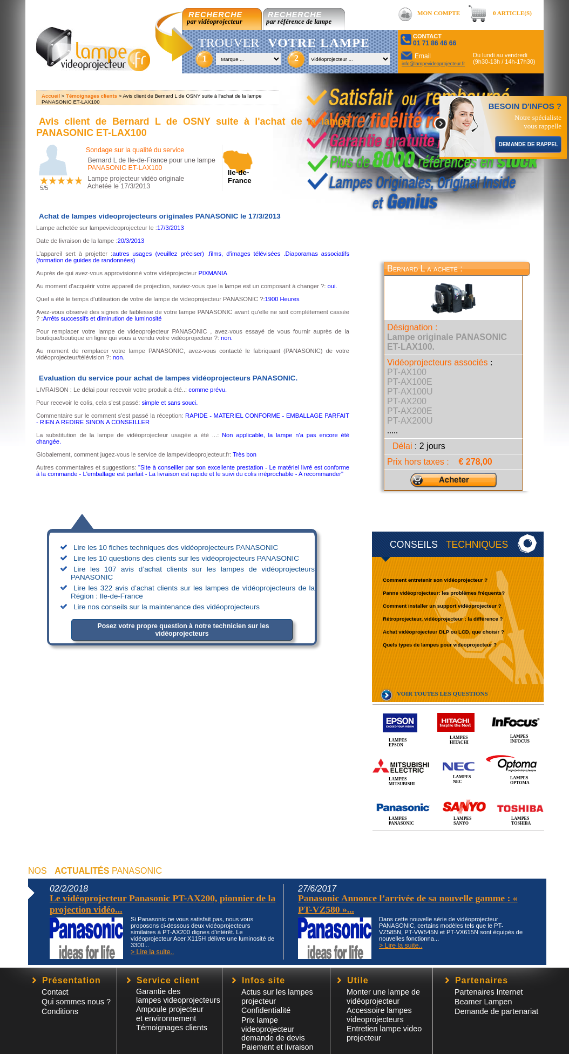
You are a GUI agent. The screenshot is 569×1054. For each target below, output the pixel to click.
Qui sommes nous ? (76, 1001)
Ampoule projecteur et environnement (170, 1014)
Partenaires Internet (489, 992)
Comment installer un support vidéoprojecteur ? (442, 606)
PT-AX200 (406, 401)
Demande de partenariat (496, 1011)
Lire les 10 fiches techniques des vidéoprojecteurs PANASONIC (175, 547)
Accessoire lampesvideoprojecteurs (379, 1015)
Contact (55, 992)
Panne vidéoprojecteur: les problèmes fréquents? (444, 593)
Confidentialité (265, 1010)
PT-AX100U (409, 391)
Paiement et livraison (277, 1047)
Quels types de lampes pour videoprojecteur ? (440, 645)
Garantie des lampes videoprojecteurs (178, 995)
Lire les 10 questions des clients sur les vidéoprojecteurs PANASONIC (186, 558)
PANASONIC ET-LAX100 (124, 168)
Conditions (60, 1011)
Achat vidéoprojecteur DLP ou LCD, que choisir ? (443, 632)
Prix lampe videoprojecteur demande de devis (273, 1029)
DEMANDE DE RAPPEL (528, 144)
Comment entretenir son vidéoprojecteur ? (435, 580)
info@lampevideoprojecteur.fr (433, 63)
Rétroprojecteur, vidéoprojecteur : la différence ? (443, 619)
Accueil (51, 96)
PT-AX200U (409, 420)
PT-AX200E (409, 411)
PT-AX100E (409, 381)
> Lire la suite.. (152, 952)
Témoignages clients (91, 96)
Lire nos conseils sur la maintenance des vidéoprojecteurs (166, 607)
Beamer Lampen (483, 1001)
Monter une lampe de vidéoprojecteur (383, 996)
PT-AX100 (406, 372)
